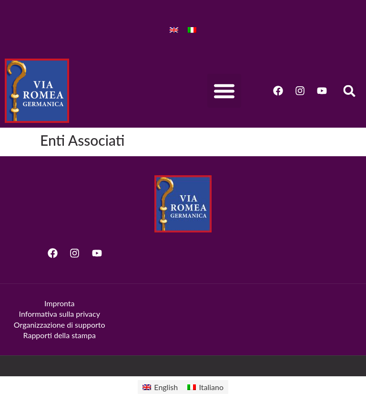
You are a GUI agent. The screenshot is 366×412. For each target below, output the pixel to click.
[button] (224, 91)
